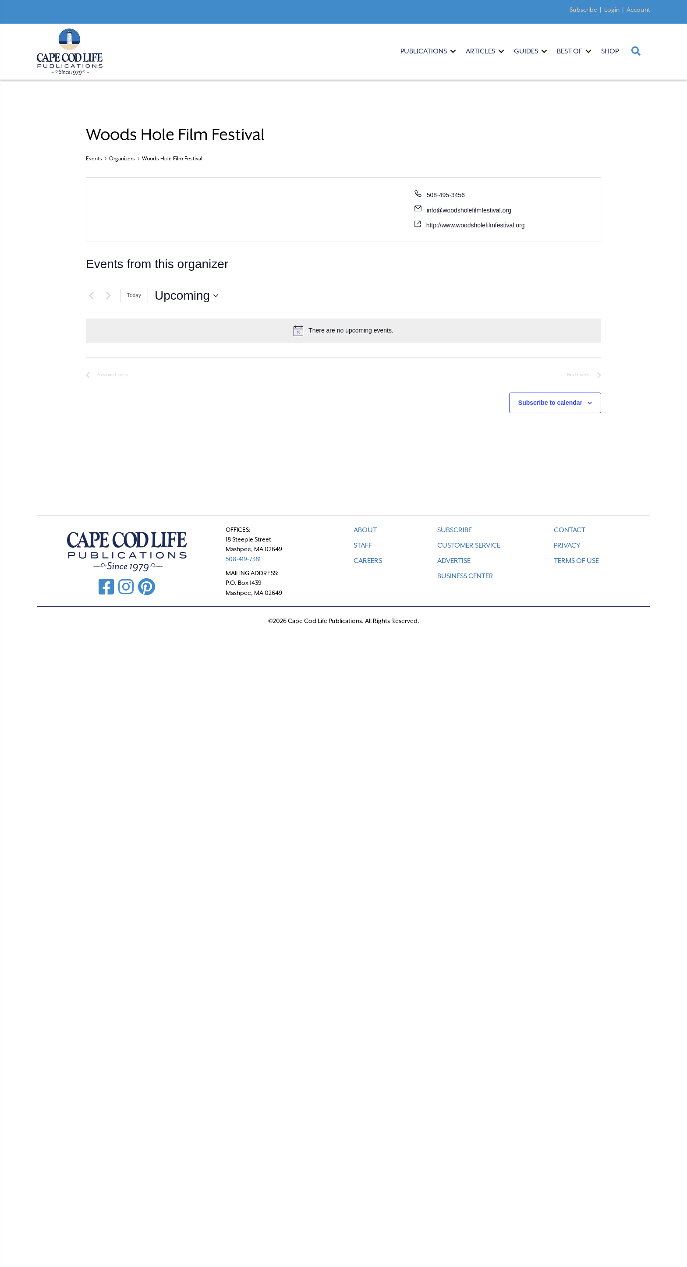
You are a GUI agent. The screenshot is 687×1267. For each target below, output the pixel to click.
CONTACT (569, 530)
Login (612, 9)
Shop (610, 51)
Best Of (569, 51)
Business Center (465, 576)
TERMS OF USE (576, 561)
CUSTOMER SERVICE (468, 545)
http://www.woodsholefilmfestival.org (475, 225)
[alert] (343, 331)
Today (134, 295)
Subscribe (583, 9)
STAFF (363, 545)
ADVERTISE (454, 561)
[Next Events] (108, 295)
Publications (423, 51)
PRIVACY (567, 545)
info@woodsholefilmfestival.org (469, 210)
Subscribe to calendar (550, 402)
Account (638, 9)
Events (94, 159)
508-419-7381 (243, 559)
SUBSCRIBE (454, 530)
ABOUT (365, 530)
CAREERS (368, 561)
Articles (480, 51)
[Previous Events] (91, 295)
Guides (526, 51)
